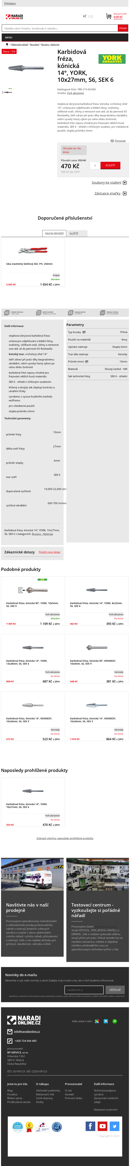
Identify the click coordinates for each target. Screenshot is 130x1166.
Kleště (74, 233)
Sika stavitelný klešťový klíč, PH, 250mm (29, 263)
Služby (40, 1102)
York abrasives (75, 93)
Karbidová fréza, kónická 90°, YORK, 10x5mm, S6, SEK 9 (32, 605)
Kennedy (118, 672)
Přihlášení (10, 3)
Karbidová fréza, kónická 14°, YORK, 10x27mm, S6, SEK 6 (26, 806)
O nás (68, 1090)
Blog (10, 1090)
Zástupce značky (110, 193)
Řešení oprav (14, 1098)
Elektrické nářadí (19, 44)
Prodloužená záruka (18, 1102)
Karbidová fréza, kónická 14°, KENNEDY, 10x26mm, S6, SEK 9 (29, 720)
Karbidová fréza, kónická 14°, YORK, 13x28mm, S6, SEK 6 (26, 662)
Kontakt (69, 1094)
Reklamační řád (45, 1094)
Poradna (12, 1094)
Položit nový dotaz (49, 552)
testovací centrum (105, 926)
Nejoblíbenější (54, 233)
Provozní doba (73, 1098)
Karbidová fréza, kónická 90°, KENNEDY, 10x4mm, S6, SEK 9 (93, 662)
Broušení (34, 44)
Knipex (56, 275)
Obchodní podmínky (48, 1090)
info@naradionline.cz (27, 1031)
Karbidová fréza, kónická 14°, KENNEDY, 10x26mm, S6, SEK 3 (93, 720)
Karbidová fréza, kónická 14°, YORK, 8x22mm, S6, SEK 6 (96, 605)
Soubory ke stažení (109, 182)
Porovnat (120, 140)
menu (8, 37)
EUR (90, 16)
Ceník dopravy (44, 1098)
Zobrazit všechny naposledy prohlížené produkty (65, 838)
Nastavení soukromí (105, 1109)
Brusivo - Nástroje (50, 44)
